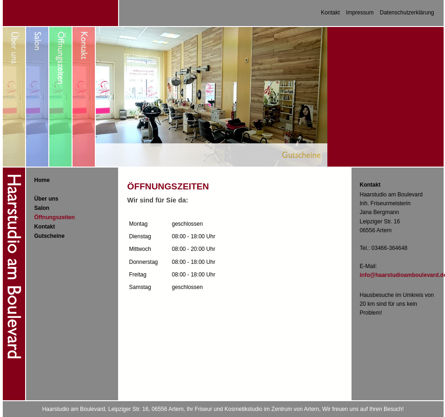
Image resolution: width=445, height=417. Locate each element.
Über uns (46, 198)
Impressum (359, 12)
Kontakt (330, 12)
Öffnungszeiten (54, 217)
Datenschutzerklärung (407, 12)
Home (42, 180)
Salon (42, 208)
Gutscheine (49, 236)
